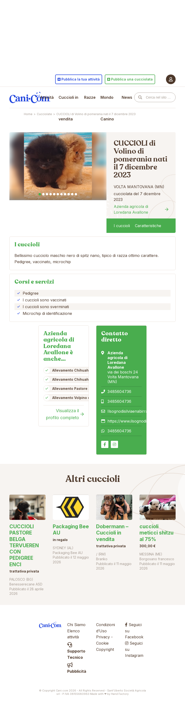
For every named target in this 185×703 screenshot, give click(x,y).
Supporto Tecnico (76, 651)
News (127, 97)
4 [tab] (50, 194)
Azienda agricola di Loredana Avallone (131, 209)
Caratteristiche (148, 225)
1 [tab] (40, 194)
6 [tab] (58, 194)
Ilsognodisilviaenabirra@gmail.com (138, 411)
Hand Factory (120, 694)
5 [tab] (54, 194)
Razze (90, 97)
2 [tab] (43, 194)
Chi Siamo (76, 624)
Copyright (105, 649)
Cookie (102, 643)
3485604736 (119, 391)
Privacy (103, 637)
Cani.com (29, 97)
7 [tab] (61, 194)
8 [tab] (65, 194)
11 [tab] (76, 194)
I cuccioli (122, 225)
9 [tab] (68, 194)
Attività (47, 97)
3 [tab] (47, 194)
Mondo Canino (107, 108)
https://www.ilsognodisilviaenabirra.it (140, 421)
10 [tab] (72, 194)
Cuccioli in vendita (68, 108)
